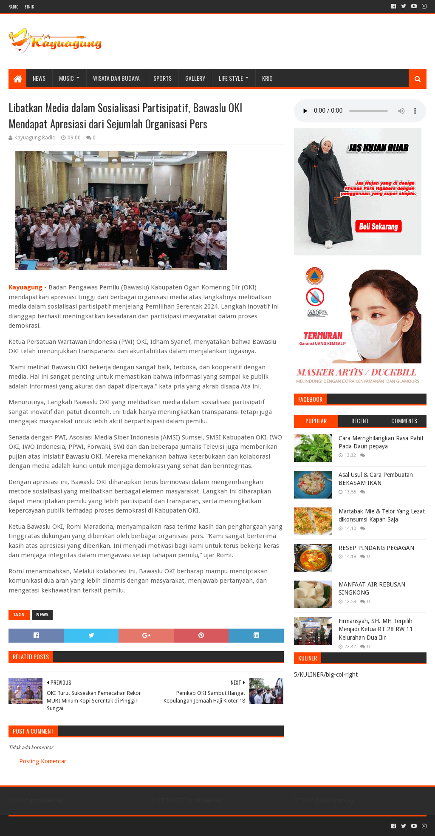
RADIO (13, 6)
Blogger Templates (104, 826)
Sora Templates (56, 826)
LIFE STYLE (231, 78)
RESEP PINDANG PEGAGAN (376, 547)
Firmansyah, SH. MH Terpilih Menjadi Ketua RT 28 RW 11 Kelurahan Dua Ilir (376, 629)
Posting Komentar (42, 761)
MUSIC (66, 78)
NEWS (39, 78)
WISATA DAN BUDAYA (116, 78)
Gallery (195, 78)
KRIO (267, 78)
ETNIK (29, 6)
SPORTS (162, 78)
